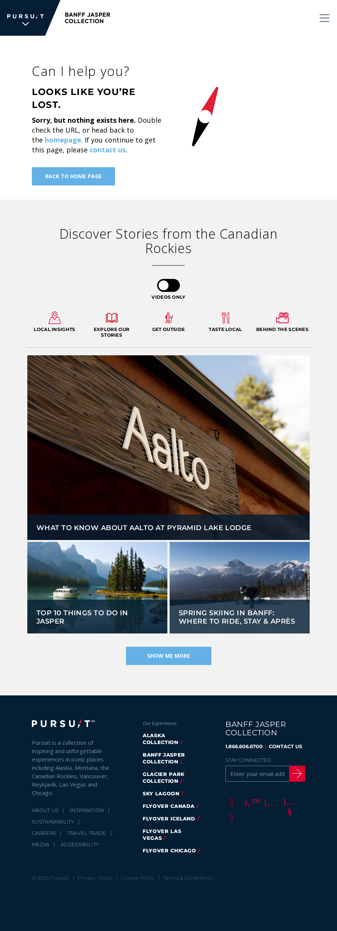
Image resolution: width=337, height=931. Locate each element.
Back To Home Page (73, 176)
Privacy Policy (95, 878)
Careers (44, 833)
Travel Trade (87, 833)
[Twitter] (250, 802)
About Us (45, 810)
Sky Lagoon (161, 793)
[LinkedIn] (230, 817)
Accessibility (80, 844)
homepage (63, 139)
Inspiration (87, 810)
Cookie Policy (137, 878)
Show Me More (168, 655)
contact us (108, 149)
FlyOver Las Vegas (162, 834)
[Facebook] (230, 802)
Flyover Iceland (169, 818)
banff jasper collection (164, 758)
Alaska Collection (160, 738)
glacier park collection (164, 777)
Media (41, 844)
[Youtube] (288, 802)
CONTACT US (285, 746)
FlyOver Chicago (169, 850)
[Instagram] (269, 802)
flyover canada (169, 806)
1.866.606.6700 (244, 746)
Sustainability (53, 822)
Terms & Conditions (187, 878)
